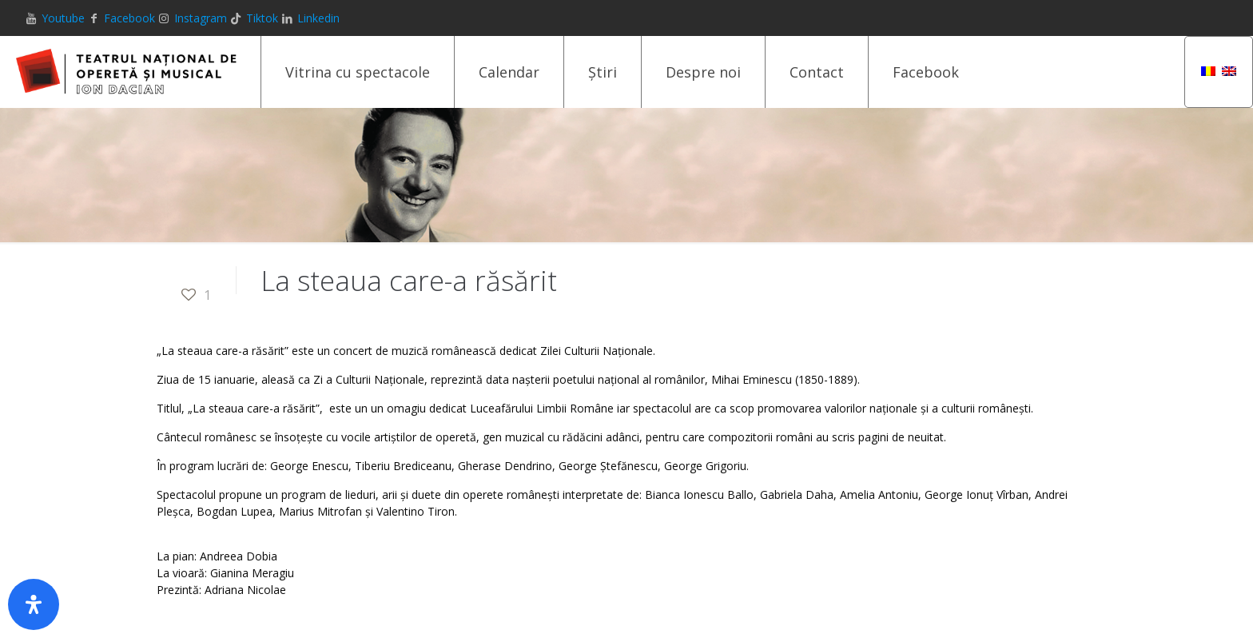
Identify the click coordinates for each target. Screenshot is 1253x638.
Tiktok (262, 18)
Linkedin (318, 18)
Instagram (200, 18)
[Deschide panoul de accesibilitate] (33, 604)
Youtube (63, 18)
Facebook (129, 18)
